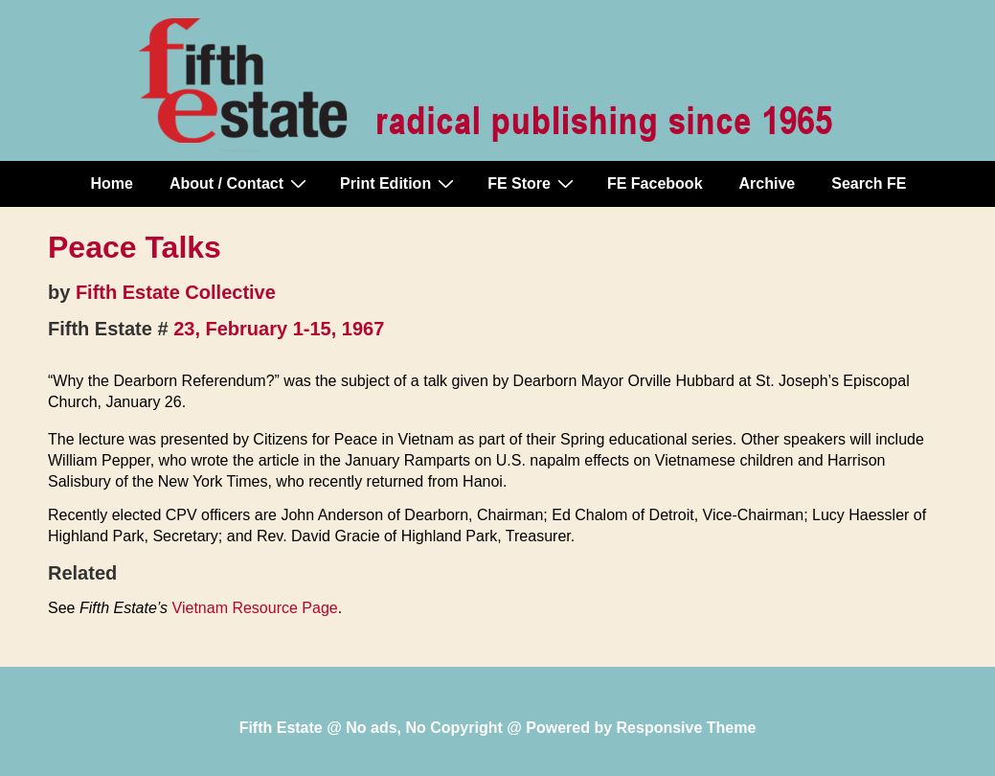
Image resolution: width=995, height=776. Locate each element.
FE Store (532, 183)
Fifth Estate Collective (176, 292)
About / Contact (240, 183)
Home (112, 183)
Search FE (868, 183)
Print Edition (399, 183)
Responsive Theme (687, 727)
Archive (767, 183)
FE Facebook (655, 183)
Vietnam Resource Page (255, 608)
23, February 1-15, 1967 (278, 328)
